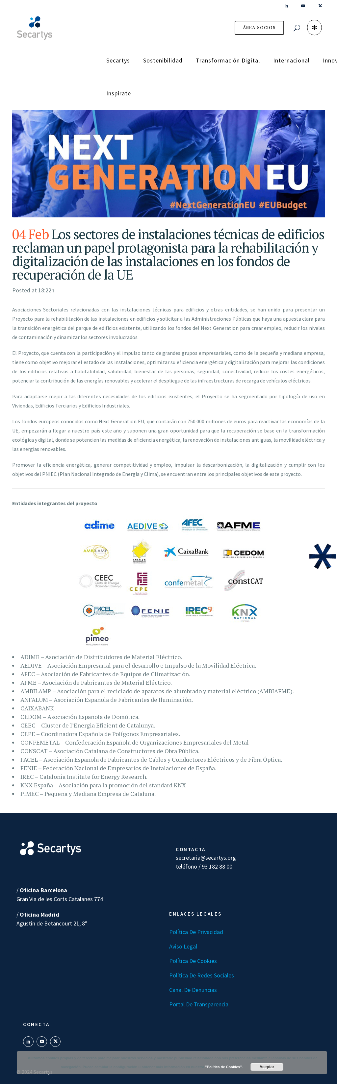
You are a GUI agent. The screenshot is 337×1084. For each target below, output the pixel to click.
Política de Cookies (193, 961)
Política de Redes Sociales (201, 975)
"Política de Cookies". (224, 1067)
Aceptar (266, 1067)
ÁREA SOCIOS (259, 28)
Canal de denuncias (193, 990)
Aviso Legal (183, 946)
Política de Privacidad (196, 932)
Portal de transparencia (198, 1004)
